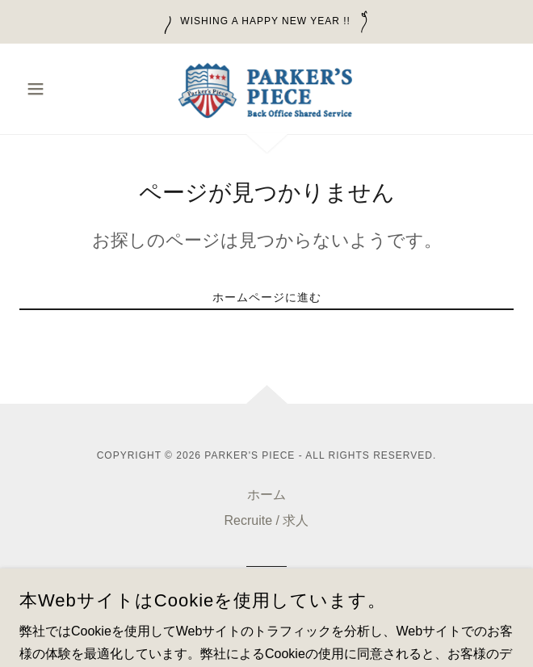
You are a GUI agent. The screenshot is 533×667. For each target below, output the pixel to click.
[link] (266, 89)
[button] (56, 89)
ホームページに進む (266, 297)
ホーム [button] (266, 494)
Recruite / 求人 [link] (267, 520)
